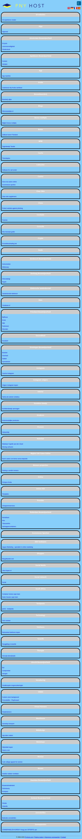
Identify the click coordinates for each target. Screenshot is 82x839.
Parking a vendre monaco (10, 470)
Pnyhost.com (29, 837)
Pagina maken (39, 837)
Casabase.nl (6, 305)
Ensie (4, 320)
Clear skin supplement (9, 196)
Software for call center (9, 170)
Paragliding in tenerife (9, 644)
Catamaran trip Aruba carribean (12, 88)
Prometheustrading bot (9, 243)
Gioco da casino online (9, 182)
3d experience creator (9, 20)
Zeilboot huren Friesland (10, 135)
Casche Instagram (8, 373)
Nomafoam (5, 517)
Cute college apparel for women (12, 762)
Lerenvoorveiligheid (8, 46)
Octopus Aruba (7, 482)
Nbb (3, 323)
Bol (3, 667)
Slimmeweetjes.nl (7, 111)
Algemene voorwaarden (52, 837)
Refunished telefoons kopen (11, 632)
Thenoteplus (6, 158)
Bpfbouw (5, 317)
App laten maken (7, 735)
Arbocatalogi (6, 279)
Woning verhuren (7, 447)
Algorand (5, 32)
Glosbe (4, 803)
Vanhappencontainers (9, 526)
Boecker (4, 353)
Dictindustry (6, 788)
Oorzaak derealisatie (8, 656)
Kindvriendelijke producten (10, 420)
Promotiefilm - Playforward (10, 700)
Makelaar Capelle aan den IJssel (12, 444)
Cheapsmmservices (8, 506)
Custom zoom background (10, 697)
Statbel (4, 359)
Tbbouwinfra (6, 523)
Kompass (5, 791)
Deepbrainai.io (6, 712)
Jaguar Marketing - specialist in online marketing (17, 547)
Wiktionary (5, 267)
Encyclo (4, 43)
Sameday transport (8, 724)
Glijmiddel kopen (7, 747)
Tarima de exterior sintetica (10, 397)
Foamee (4, 220)
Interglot (4, 673)
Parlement (5, 326)
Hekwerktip (5, 432)
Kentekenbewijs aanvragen (10, 409)
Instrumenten (6, 264)
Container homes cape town (11, 594)
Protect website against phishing (12, 208)
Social (4, 582)
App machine (6, 76)
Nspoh (4, 282)
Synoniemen (6, 362)
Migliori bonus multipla (9, 123)
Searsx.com (6, 750)
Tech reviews (6, 620)
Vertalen (4, 64)
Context (4, 61)
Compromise (6, 670)
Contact (63, 837)
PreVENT (5, 341)
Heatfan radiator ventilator (10, 774)
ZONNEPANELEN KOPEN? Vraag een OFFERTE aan (19, 830)
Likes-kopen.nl (6, 570)
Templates (5, 494)
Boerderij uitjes (7, 99)
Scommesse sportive (8, 185)
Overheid (5, 356)
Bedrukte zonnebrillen (9, 818)
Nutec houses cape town (10, 597)
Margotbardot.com (8, 559)
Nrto (3, 520)
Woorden (5, 329)
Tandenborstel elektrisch (10, 293)
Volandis (5, 806)
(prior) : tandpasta (8, 609)
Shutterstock (6, 49)
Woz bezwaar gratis (8, 232)
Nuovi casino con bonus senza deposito (14, 459)
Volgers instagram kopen (10, 385)
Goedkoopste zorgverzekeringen (12, 685)
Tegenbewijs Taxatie (8, 146)
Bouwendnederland (8, 785)
